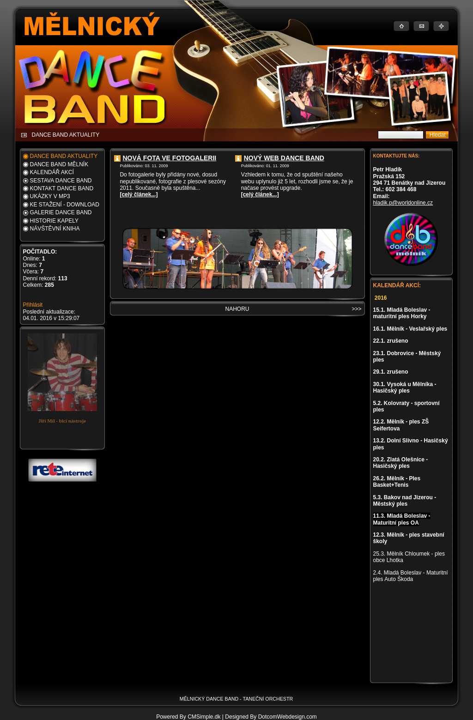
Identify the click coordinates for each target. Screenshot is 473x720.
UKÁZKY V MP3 (50, 196)
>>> (356, 309)
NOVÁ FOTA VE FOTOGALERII (170, 158)
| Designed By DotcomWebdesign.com (269, 717)
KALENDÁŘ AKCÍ (52, 172)
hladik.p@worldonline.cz (403, 203)
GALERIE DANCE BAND (61, 212)
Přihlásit (33, 305)
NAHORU (237, 309)
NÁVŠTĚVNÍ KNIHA (55, 228)
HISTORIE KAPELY (54, 221)
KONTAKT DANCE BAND (62, 188)
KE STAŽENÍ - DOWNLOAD (64, 204)
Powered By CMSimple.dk (188, 717)
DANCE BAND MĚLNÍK (59, 164)
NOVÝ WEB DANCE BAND (284, 158)
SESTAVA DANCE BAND (61, 180)
